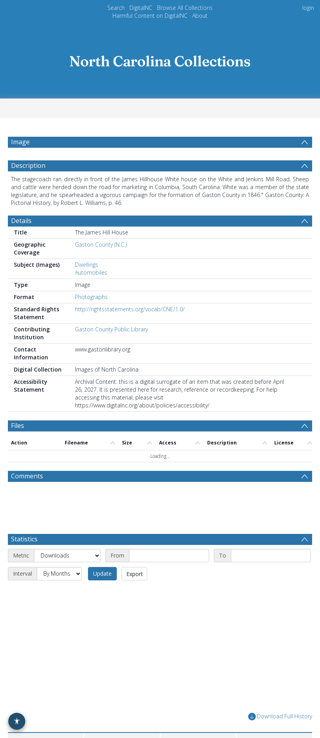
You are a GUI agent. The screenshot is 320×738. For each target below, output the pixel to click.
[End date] (271, 555)
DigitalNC (140, 7)
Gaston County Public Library (111, 329)
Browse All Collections (185, 7)
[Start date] (169, 555)
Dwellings (86, 264)
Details (21, 220)
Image (20, 142)
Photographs (91, 297)
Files (17, 425)
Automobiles (91, 272)
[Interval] (59, 573)
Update (102, 573)
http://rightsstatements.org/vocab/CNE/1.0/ (130, 309)
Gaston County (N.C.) (101, 244)
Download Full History (280, 716)
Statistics (24, 539)
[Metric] (67, 555)
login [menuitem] (308, 7)
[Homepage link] (160, 59)
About (200, 15)
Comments (27, 476)
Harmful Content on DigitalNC (149, 15)
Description (28, 165)
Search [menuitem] (116, 7)
